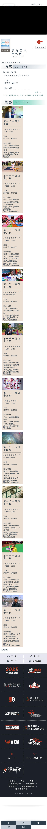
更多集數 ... (5, 650)
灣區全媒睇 (37, 95)
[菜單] (44, 3)
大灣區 (28, 95)
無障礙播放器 (28, 786)
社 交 (37, 656)
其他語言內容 (22, 789)
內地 (22, 95)
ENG (32, 4)
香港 (11, 95)
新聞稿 (13, 781)
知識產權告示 (15, 784)
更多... (38, 92)
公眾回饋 (37, 661)
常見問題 (30, 784)
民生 (16, 95)
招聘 (23, 781)
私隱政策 (13, 786)
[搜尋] (39, 3)
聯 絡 (14, 661)
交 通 (14, 656)
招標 (32, 781)
